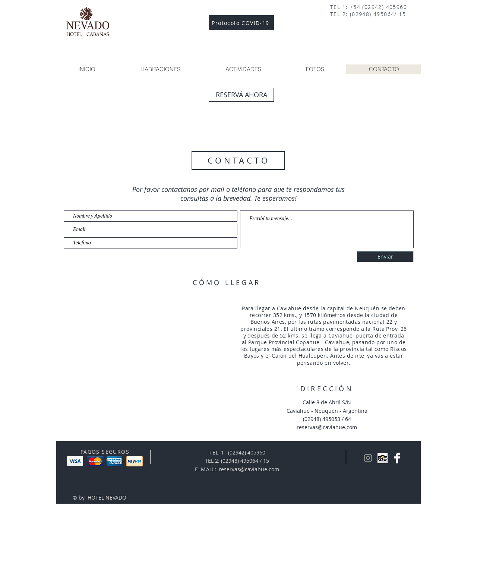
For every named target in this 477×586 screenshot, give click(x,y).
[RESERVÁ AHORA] (241, 95)
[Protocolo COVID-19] (241, 22)
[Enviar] (385, 256)
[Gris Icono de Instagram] (368, 458)
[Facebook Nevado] (397, 458)
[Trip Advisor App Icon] (382, 458)
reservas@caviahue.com (249, 469)
